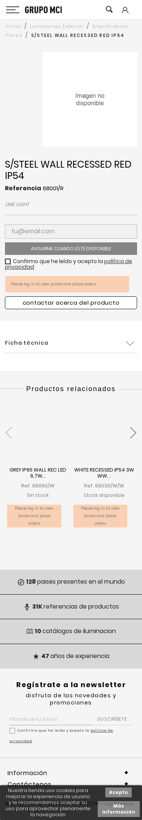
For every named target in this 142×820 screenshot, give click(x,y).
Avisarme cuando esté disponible (71, 248)
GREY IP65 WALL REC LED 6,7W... (37, 473)
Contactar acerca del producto (71, 303)
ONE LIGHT (17, 204)
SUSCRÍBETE (112, 719)
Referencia (23, 188)
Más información (118, 809)
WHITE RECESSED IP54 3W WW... (104, 473)
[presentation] (8, 428)
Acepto (118, 792)
